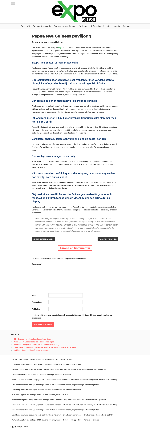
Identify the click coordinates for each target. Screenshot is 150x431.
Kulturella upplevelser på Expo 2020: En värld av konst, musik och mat (40, 395)
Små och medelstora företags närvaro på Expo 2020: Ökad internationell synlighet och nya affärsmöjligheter (55, 385)
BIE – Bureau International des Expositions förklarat (33, 339)
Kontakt (116, 26)
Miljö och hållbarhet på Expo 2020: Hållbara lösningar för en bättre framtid (41, 375)
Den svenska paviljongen (64, 26)
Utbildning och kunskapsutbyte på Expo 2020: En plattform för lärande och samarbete (46, 364)
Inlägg (73, 420)
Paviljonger (83, 26)
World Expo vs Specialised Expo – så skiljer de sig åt (34, 342)
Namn (35, 295)
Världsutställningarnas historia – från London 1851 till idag (36, 345)
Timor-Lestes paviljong (43, 239)
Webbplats (36, 309)
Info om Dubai (97, 26)
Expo (60, 48)
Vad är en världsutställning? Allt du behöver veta (32, 350)
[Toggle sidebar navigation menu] (12, 3)
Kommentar (37, 264)
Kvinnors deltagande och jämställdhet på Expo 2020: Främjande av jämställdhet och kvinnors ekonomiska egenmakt (59, 369)
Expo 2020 (25, 26)
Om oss (126, 26)
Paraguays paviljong (107, 239)
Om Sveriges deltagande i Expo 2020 (98, 415)
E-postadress (37, 302)
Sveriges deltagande (42, 26)
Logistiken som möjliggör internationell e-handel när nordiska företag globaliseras (45, 347)
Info (108, 26)
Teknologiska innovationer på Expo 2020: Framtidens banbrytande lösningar (42, 359)
